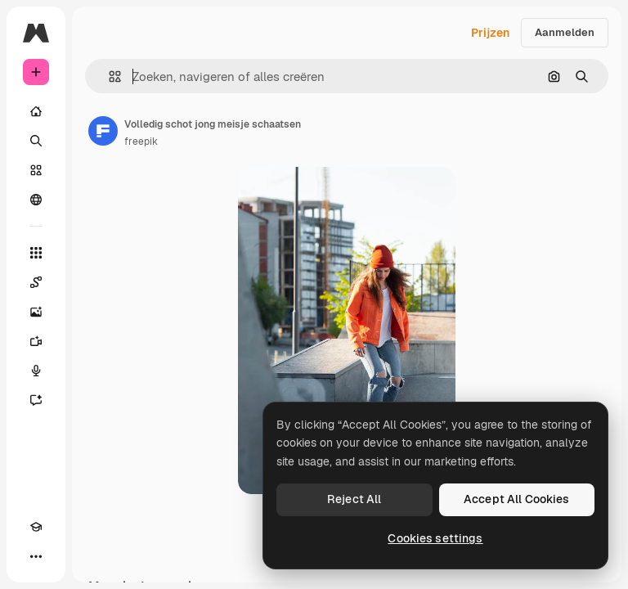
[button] (108, 76)
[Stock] (36, 170)
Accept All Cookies (517, 499)
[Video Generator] (36, 341)
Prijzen (490, 32)
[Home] (36, 111)
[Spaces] (36, 282)
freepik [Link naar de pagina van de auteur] (141, 141)
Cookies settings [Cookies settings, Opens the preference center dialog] (435, 538)
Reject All (354, 499)
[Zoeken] (36, 141)
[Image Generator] (36, 312)
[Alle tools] (36, 253)
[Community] (36, 200)
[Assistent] (36, 400)
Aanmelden (564, 32)
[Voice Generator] (36, 370)
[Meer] (36, 556)
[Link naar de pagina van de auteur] (103, 131)
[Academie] (36, 527)
